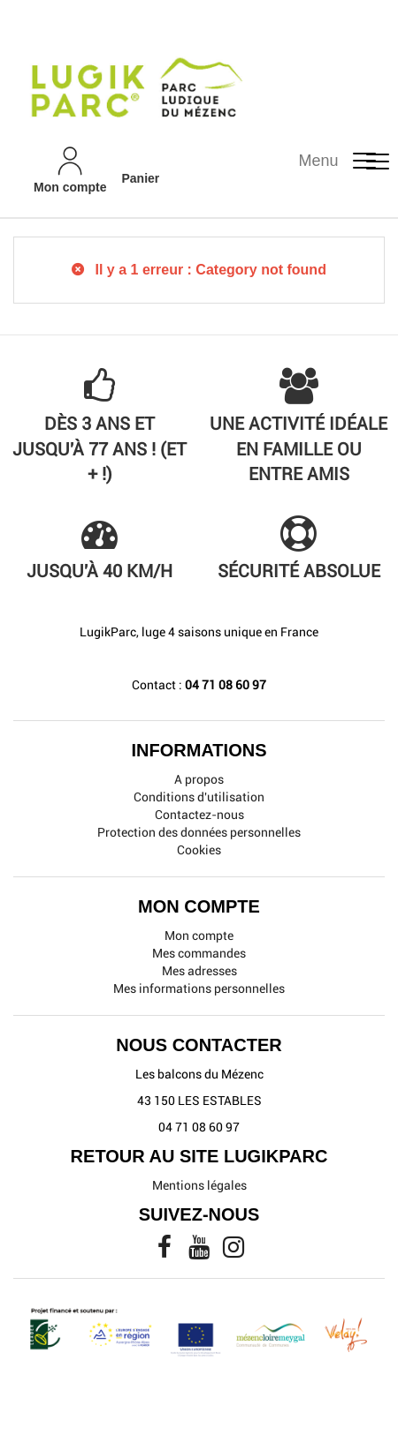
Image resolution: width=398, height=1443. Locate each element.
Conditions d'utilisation (199, 797)
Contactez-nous (199, 815)
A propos (199, 779)
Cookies (199, 850)
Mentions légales (199, 1185)
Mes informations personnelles (199, 988)
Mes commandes (199, 953)
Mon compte (199, 935)
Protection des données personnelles (199, 832)
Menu (319, 160)
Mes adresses (199, 971)
